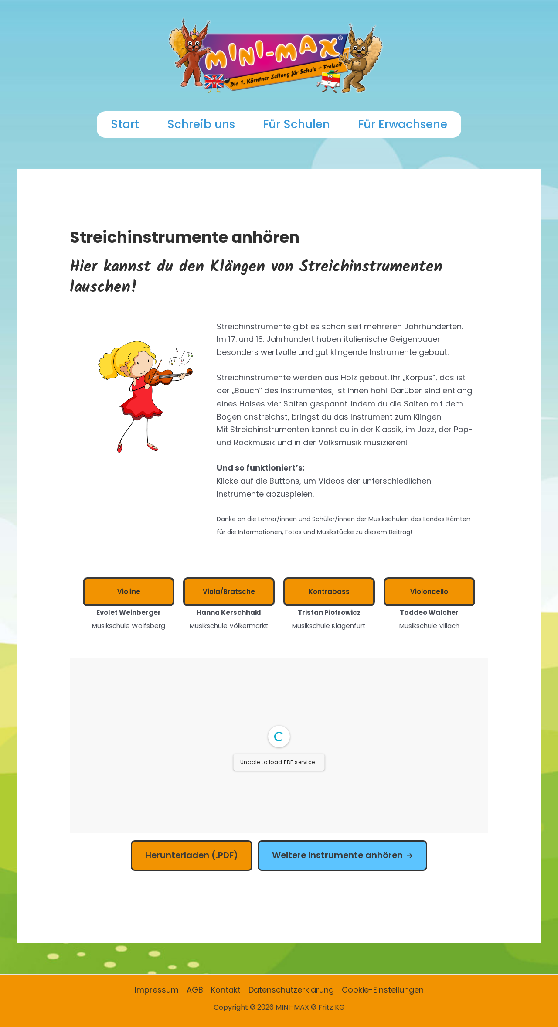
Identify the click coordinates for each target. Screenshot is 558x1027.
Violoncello (429, 591)
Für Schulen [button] (296, 124)
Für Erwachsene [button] (402, 124)
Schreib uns (201, 124)
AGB (195, 989)
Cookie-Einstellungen (383, 989)
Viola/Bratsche (229, 591)
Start (125, 124)
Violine (128, 591)
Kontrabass (329, 591)
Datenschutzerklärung (291, 989)
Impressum (157, 989)
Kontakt (226, 989)
